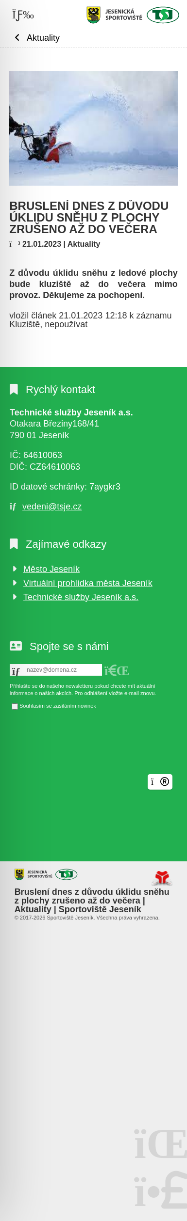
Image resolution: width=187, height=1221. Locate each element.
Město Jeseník (51, 569)
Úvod (133, 15)
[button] (117, 671)
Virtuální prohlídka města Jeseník (88, 583)
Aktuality (43, 37)
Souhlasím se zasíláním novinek (57, 706)
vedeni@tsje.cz (52, 506)
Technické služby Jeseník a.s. (80, 597)
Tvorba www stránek (162, 878)
